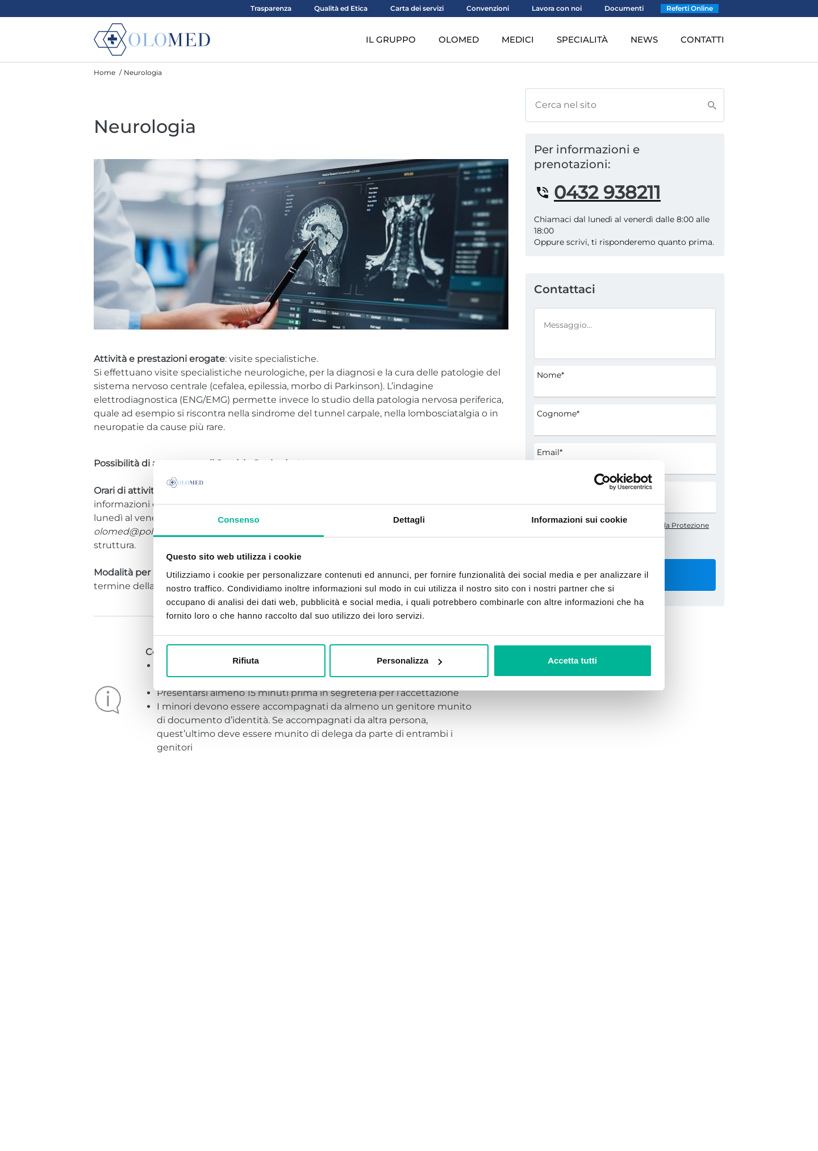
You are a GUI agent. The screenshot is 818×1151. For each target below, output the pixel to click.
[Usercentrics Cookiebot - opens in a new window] (602, 481)
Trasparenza (271, 8)
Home (104, 72)
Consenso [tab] (238, 519)
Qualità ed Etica (341, 8)
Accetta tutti (572, 660)
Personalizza (409, 660)
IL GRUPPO (391, 39)
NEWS (644, 39)
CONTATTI (702, 39)
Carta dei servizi (417, 8)
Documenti (624, 8)
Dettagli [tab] (409, 519)
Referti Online (689, 8)
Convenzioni (487, 8)
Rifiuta (245, 660)
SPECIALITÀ (582, 39)
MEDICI (518, 39)
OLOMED (459, 39)
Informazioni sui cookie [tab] (580, 519)
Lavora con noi (557, 8)
